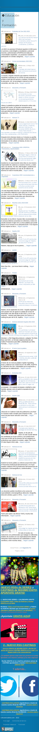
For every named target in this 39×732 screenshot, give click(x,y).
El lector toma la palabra (19, 348)
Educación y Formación (19, 87)
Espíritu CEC (16, 231)
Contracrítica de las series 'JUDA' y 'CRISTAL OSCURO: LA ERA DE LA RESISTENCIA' (28, 358)
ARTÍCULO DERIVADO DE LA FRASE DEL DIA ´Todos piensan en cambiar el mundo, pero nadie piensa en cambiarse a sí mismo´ (28, 405)
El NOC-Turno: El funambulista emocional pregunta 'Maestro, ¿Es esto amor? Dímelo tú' (27, 241)
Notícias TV (15, 117)
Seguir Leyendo (30, 56)
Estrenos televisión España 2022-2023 (23, 322)
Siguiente (26, 548)
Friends (14, 273)
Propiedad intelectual (9, 724)
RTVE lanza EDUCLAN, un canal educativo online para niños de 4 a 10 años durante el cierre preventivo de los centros (28, 185)
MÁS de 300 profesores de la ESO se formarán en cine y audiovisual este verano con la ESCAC (19, 485)
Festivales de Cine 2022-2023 (21, 31)
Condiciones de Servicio (19, 721)
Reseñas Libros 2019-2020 (20, 203)
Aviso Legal (6, 721)
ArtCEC (14, 250)
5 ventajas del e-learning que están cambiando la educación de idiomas (28, 71)
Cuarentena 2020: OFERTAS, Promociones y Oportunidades (16, 148)
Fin (30, 548)
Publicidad (22, 724)
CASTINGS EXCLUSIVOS (10, 703)
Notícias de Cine (17, 446)
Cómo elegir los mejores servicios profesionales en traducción (28, 529)
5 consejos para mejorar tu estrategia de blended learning (28, 429)
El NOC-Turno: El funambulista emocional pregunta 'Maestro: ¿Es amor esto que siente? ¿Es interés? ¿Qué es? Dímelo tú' (18, 260)
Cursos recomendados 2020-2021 (22, 61)
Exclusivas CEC (17, 373)
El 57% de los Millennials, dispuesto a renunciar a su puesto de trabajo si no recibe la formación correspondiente (19, 304)
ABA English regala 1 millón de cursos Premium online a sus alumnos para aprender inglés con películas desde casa (27, 157)
